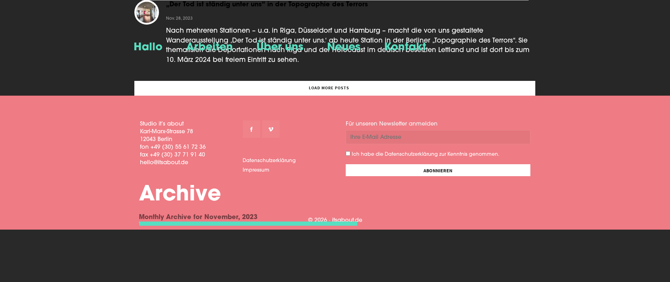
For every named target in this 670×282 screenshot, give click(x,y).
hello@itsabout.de (164, 163)
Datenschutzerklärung (269, 161)
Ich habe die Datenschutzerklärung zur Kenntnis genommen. (422, 154)
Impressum (256, 170)
